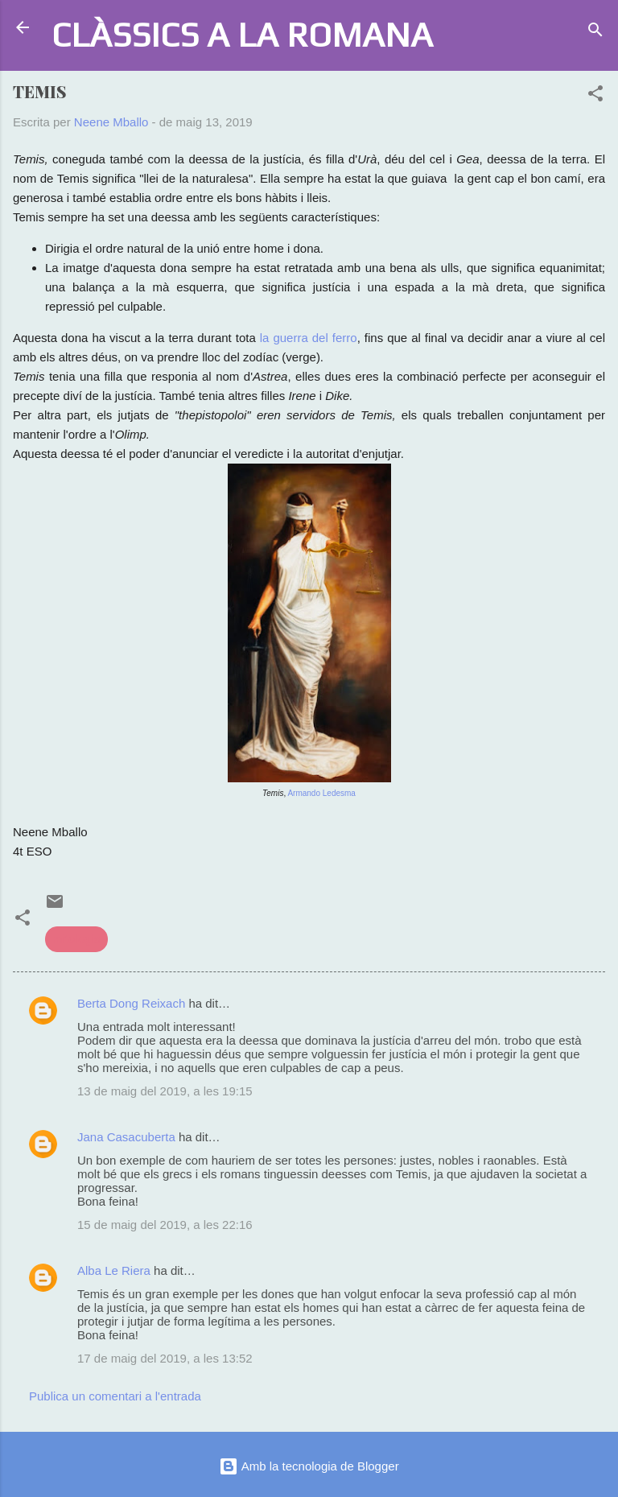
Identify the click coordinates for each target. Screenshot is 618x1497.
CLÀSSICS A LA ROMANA (242, 34)
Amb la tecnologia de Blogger (308, 1466)
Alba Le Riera (113, 1270)
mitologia (76, 939)
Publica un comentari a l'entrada (115, 1396)
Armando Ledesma (321, 793)
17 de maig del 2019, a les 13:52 (165, 1358)
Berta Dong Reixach (131, 1003)
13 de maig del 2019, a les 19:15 (165, 1091)
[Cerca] (595, 32)
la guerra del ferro (308, 337)
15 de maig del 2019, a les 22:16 (165, 1224)
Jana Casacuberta (126, 1137)
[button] (595, 96)
